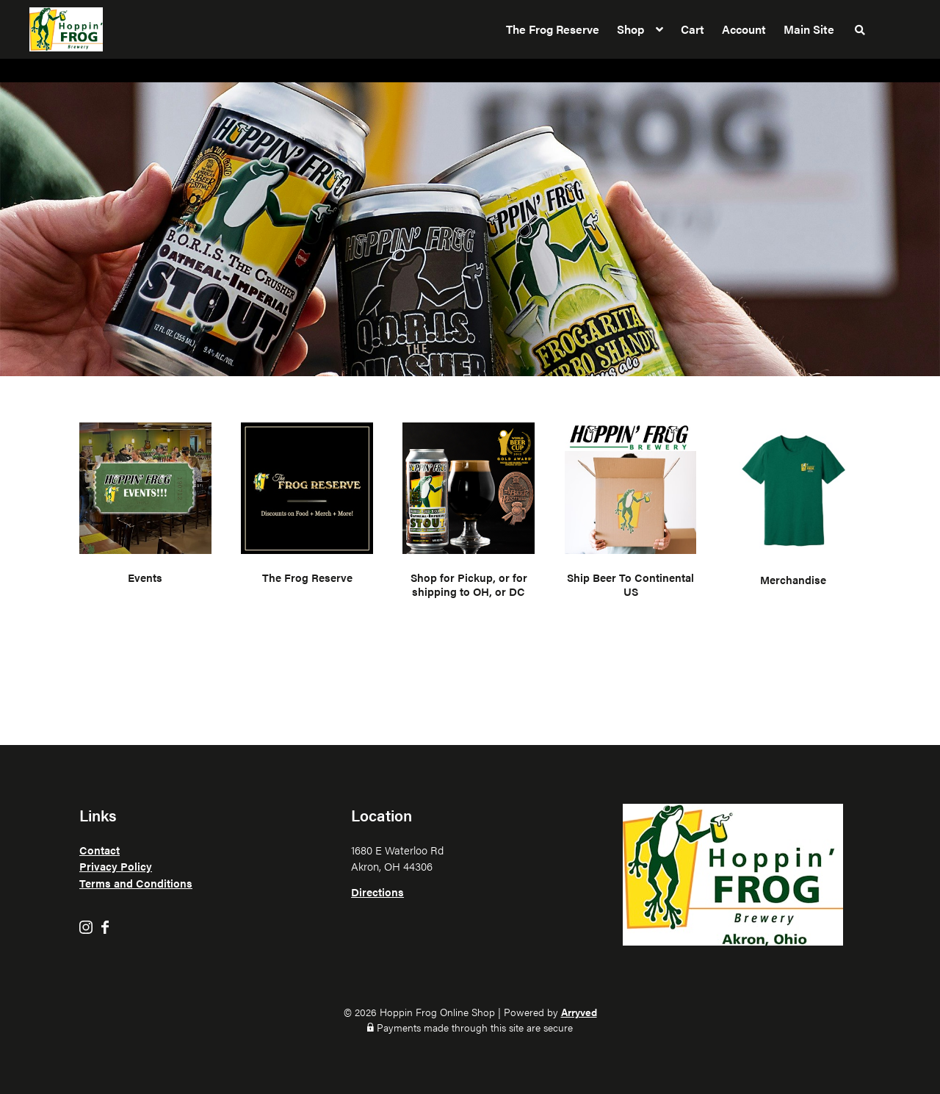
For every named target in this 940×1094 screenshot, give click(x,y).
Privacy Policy (115, 866)
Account (744, 29)
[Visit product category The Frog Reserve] (307, 513)
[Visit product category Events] (145, 513)
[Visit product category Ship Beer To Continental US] (631, 513)
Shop (630, 29)
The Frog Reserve (552, 29)
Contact (99, 849)
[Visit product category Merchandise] (793, 513)
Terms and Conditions (135, 882)
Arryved (579, 1011)
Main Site (809, 29)
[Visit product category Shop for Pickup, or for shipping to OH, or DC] (468, 513)
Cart (692, 29)
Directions (377, 891)
